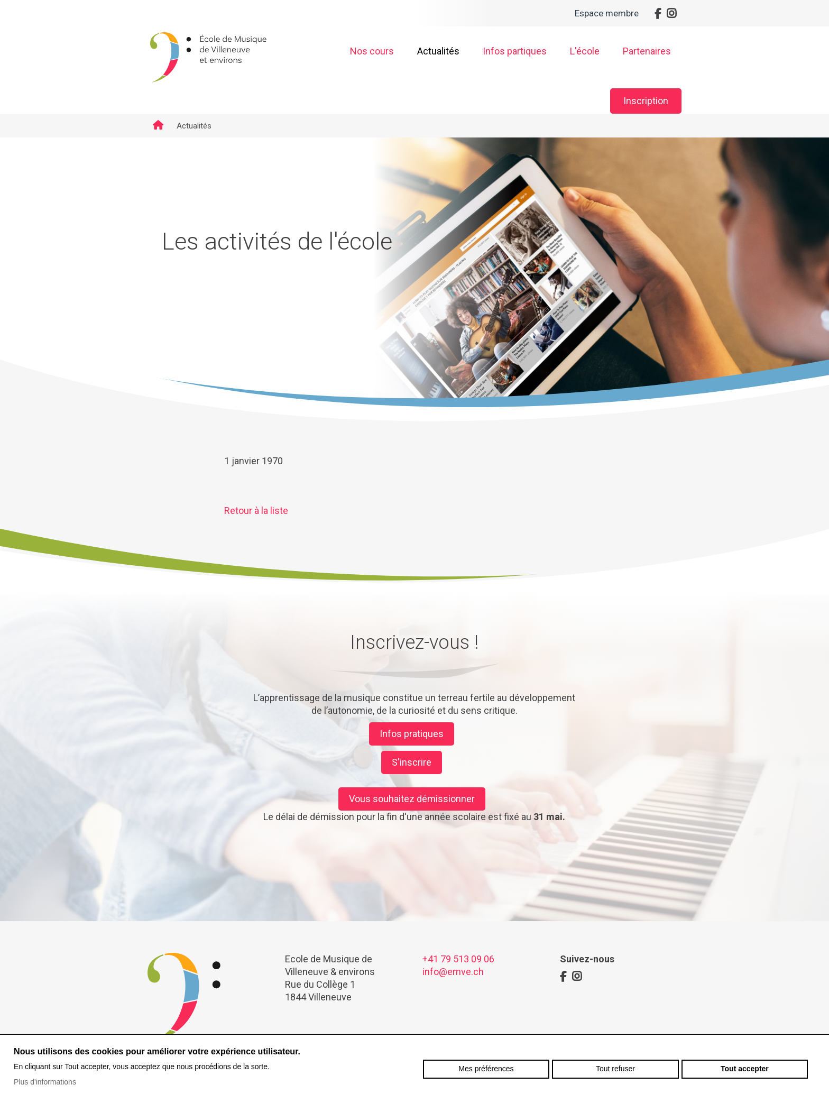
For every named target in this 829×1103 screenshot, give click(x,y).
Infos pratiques (412, 733)
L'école (585, 51)
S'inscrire (411, 762)
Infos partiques (515, 51)
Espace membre (607, 13)
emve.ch (208, 58)
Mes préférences (485, 1068)
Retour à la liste (256, 510)
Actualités (438, 51)
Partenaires (647, 51)
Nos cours (372, 51)
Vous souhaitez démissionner (412, 798)
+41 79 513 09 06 (458, 958)
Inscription (645, 100)
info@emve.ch (453, 971)
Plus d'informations (45, 1082)
